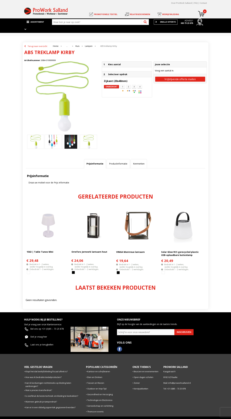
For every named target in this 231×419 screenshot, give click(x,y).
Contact (203, 3)
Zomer (137, 383)
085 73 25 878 (187, 23)
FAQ (196, 3)
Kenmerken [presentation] (139, 163)
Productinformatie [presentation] (118, 163)
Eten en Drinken (94, 377)
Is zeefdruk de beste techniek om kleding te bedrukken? (51, 396)
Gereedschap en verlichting (100, 405)
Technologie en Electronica (99, 400)
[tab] (95, 163)
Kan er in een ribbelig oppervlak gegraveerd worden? (50, 407)
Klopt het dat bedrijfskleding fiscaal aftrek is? (46, 371)
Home (55, 46)
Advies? (189, 20)
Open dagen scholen (143, 377)
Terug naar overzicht (37, 46)
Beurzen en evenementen (146, 371)
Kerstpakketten (141, 388)
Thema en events (95, 411)
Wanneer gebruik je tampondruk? (41, 401)
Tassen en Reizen (95, 383)
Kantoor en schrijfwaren (98, 371)
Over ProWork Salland (181, 3)
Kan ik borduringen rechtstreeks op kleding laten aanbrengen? (48, 385)
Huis (77, 46)
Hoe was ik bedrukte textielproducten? (43, 377)
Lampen (89, 46)
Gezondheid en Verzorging (100, 394)
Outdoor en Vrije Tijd (96, 388)
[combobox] (97, 22)
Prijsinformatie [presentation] (94, 163)
